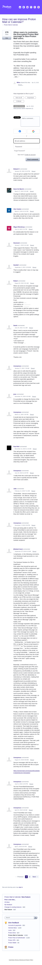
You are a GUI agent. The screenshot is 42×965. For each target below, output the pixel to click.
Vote (6, 38)
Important (31, 98)
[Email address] (26, 141)
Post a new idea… (10, 899)
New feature (26, 897)
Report (33, 171)
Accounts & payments (15, 925)
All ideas (7, 902)
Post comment (32, 159)
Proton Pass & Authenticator (16, 938)
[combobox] (20, 917)
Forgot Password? (19, 151)
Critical (20, 101)
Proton (10, 947)
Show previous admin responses (23, 108)
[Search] (36, 917)
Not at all (20, 98)
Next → (35, 877)
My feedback (8, 904)
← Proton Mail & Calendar (10, 25)
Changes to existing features (13, 907)
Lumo (10, 930)
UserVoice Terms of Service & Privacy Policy (21, 959)
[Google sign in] (33, 131)
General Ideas (12, 928)
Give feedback (13, 923)
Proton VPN (12, 940)
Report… (20, 84)
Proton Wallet (12, 942)
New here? (27, 155)
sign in (21, 887)
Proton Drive (12, 933)
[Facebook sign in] (19, 131)
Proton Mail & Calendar (12, 897)
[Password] (26, 146)
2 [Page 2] (29, 877)
